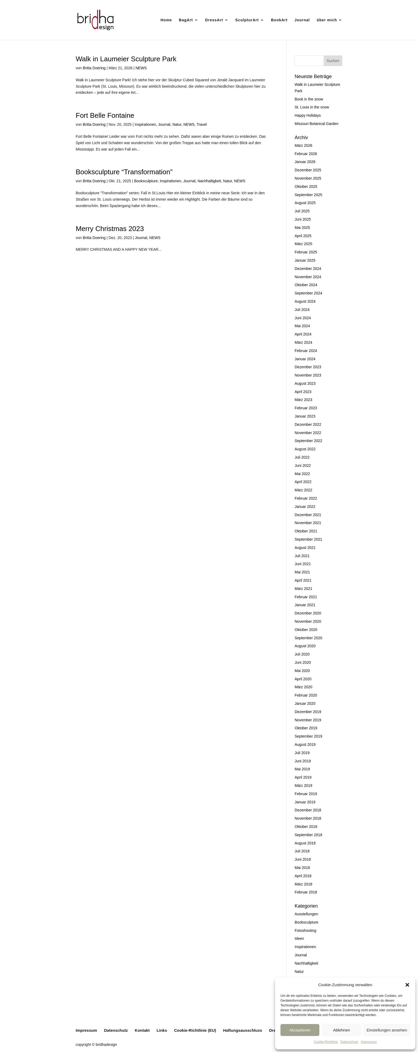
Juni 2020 (303, 662)
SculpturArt (247, 20)
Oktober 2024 (306, 285)
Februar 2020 (306, 695)
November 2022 (308, 433)
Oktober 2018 (306, 826)
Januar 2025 (305, 260)
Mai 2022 (302, 474)
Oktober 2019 (306, 728)
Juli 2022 (302, 457)
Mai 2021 (302, 572)
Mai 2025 (302, 227)
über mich (327, 20)
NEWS (141, 68)
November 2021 (308, 523)
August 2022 (305, 449)
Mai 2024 (302, 326)
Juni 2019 (303, 761)
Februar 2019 (306, 794)
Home (166, 20)
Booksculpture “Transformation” (124, 172)
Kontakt (142, 1030)
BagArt (186, 20)
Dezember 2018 (308, 810)
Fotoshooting (305, 930)
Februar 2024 (306, 351)
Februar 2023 (306, 408)
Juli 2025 (302, 211)
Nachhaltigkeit (209, 181)
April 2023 (303, 392)
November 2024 (308, 277)
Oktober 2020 (306, 630)
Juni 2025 (303, 219)
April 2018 (303, 876)
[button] (407, 985)
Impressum (369, 1042)
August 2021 (305, 547)
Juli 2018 (302, 851)
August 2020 (305, 646)
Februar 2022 (306, 498)
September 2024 (308, 293)
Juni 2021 (303, 564)
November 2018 (308, 818)
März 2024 (303, 342)
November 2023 (308, 375)
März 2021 (303, 588)
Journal (302, 20)
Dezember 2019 (308, 712)
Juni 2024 (303, 318)
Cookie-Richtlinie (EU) (195, 1030)
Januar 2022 (305, 506)
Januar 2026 (305, 162)
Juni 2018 (303, 859)
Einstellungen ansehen (387, 1030)
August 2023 (305, 383)
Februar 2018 (306, 892)
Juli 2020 (302, 654)
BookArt (279, 20)
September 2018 (308, 835)
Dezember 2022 (308, 424)
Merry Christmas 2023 (110, 229)
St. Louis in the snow (312, 107)
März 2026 (303, 145)
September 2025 (308, 195)
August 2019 (305, 744)
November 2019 (308, 720)
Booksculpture (146, 181)
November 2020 (308, 621)
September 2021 (308, 539)
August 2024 (305, 301)
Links (162, 1030)
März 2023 (303, 400)
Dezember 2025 (308, 170)
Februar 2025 (306, 252)
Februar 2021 (306, 597)
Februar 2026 (306, 154)
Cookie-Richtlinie (326, 1042)
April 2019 (303, 777)
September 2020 (308, 638)
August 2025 (305, 203)
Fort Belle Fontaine (105, 115)
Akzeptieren (299, 1030)
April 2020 (303, 679)
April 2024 (303, 334)
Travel (201, 124)
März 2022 (303, 490)
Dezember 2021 (308, 515)
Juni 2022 (303, 465)
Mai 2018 (302, 867)
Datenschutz (349, 1042)
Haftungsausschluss (242, 1030)
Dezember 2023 (308, 367)
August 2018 (305, 843)
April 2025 (303, 236)
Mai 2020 (302, 671)
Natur (176, 124)
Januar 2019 (305, 802)
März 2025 (303, 244)
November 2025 (308, 178)
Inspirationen (145, 124)
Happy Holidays (308, 115)
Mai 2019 (302, 769)
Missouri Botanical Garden (316, 124)
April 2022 (303, 482)
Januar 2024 (305, 359)
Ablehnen (341, 1030)
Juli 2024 (302, 309)
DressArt (214, 20)
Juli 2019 (302, 753)
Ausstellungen (306, 914)
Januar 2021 (305, 605)
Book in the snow (309, 99)
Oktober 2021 (306, 531)
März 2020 (303, 687)
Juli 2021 (302, 556)
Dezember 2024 (308, 268)
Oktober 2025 (306, 186)
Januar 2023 (305, 416)
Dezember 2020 (308, 613)
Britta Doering (94, 68)
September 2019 (308, 736)
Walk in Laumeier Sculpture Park (126, 59)
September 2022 (308, 441)
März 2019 (303, 785)
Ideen (299, 938)
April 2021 (303, 580)
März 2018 (303, 884)
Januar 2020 (305, 703)
